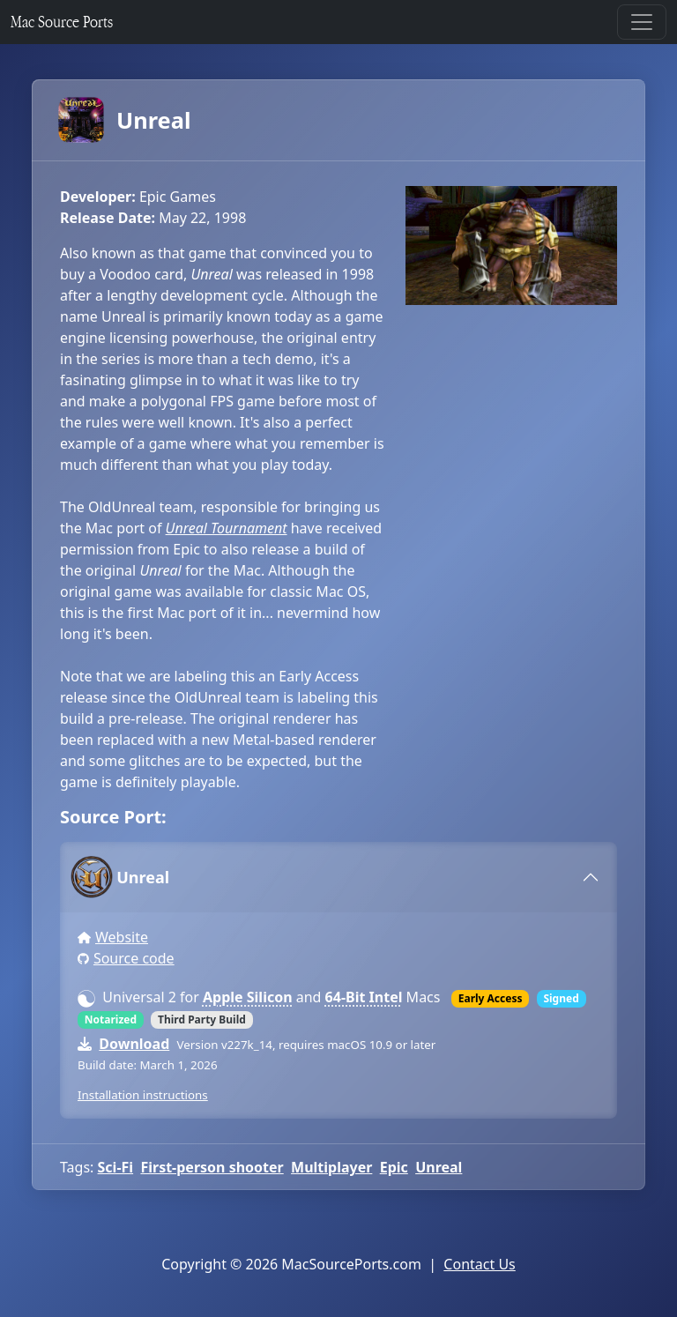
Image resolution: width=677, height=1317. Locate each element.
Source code (134, 958)
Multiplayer (331, 1167)
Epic (394, 1167)
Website (121, 937)
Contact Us (479, 1264)
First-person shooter (211, 1167)
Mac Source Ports (62, 21)
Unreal (125, 120)
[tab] (338, 877)
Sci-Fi (116, 1167)
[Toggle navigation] (641, 22)
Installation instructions (143, 1095)
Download (134, 1043)
